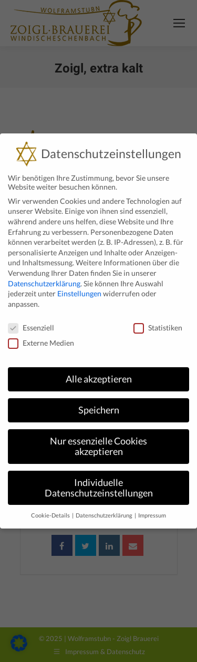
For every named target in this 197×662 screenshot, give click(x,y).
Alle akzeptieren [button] (99, 369)
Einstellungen (79, 284)
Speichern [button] (98, 400)
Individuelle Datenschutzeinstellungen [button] (99, 478)
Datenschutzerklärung (44, 273)
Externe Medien (41, 332)
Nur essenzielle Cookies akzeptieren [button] (98, 437)
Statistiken (157, 317)
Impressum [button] (152, 506)
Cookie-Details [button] (51, 506)
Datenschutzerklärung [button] (104, 506)
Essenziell (31, 317)
